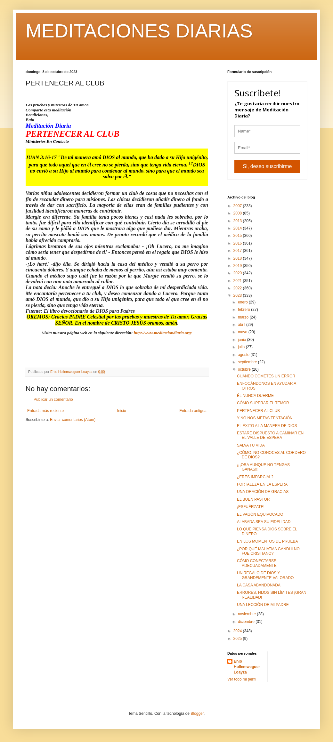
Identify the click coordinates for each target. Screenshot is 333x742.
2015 (238, 235)
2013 (238, 221)
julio (242, 347)
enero (243, 302)
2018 (238, 258)
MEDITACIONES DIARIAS (139, 31)
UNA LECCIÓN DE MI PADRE (263, 604)
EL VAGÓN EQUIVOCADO (260, 514)
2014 (238, 228)
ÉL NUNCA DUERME (255, 395)
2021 (238, 280)
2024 (238, 631)
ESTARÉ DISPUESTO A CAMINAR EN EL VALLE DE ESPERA (270, 435)
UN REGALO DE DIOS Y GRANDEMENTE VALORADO (265, 575)
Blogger (197, 713)
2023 (238, 295)
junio (242, 339)
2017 (238, 250)
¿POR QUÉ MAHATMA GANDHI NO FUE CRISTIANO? (268, 551)
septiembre (248, 362)
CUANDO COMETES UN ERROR (266, 376)
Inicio (121, 410)
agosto (244, 354)
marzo (244, 317)
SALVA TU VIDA (251, 445)
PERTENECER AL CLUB (258, 410)
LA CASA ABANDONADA (258, 585)
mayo (243, 332)
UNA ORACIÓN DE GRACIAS (262, 491)
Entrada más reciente (45, 410)
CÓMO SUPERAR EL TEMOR (263, 403)
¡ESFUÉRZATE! (250, 506)
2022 (238, 288)
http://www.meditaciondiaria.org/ (163, 332)
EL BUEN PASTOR (253, 499)
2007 (238, 206)
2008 (238, 213)
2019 (238, 265)
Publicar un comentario (53, 399)
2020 (238, 273)
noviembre (247, 614)
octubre (245, 369)
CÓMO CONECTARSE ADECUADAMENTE (257, 563)
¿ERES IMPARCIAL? (255, 477)
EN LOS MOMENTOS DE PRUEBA (267, 541)
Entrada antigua (193, 410)
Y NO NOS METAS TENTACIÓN (265, 418)
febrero (244, 309)
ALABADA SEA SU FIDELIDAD (263, 522)
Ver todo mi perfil (241, 679)
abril (242, 324)
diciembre (247, 621)
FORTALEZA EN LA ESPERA (262, 484)
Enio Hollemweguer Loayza (247, 666)
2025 (238, 638)
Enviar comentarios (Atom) (72, 419)
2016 (238, 243)
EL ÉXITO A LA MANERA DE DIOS (267, 425)
